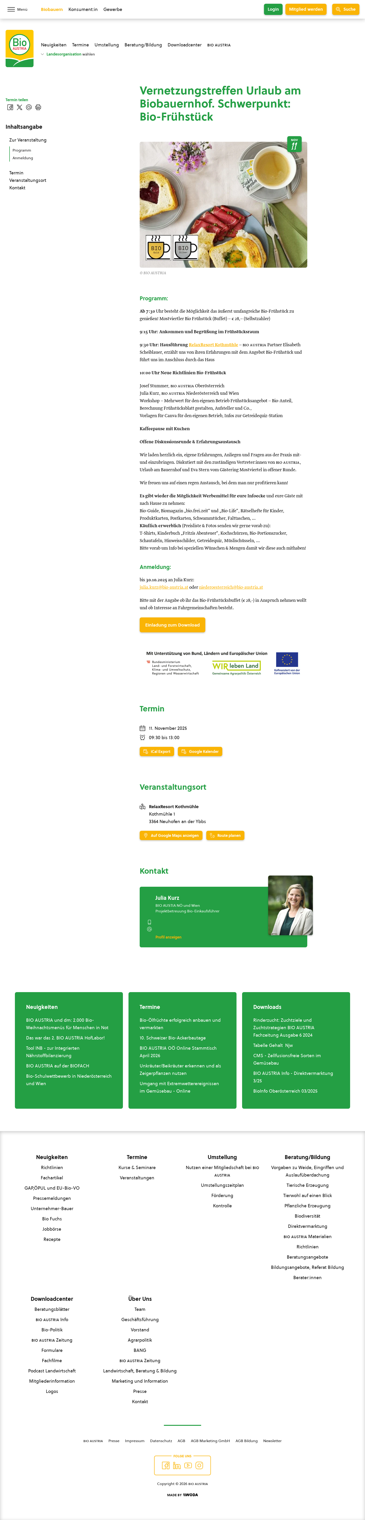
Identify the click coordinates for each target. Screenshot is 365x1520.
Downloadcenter (185, 45)
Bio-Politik (52, 1330)
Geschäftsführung (140, 1319)
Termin (16, 173)
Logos (52, 1391)
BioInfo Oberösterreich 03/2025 (285, 1091)
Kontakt (17, 188)
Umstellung (107, 45)
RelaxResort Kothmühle (213, 345)
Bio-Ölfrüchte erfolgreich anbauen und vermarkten (180, 1024)
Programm (22, 150)
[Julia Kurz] (290, 905)
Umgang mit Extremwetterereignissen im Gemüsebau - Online (179, 1087)
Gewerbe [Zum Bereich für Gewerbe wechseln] (112, 9)
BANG (140, 1350)
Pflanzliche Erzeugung (307, 1206)
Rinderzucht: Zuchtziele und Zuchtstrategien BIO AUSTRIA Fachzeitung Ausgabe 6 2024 (283, 1027)
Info (52, 1319)
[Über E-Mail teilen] (29, 107)
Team (140, 1309)
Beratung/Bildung (143, 45)
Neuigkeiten (54, 45)
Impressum (135, 1440)
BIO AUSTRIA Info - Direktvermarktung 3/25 (293, 1077)
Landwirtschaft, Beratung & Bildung (140, 1371)
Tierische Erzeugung (308, 1185)
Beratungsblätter (51, 1309)
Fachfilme (52, 1360)
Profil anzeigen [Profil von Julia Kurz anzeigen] (168, 937)
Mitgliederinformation (52, 1381)
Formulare (52, 1350)
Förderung (222, 1195)
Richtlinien (52, 1167)
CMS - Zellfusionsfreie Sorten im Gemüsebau (287, 1059)
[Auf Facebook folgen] (165, 1465)
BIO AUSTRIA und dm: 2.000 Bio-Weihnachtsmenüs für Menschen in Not (67, 1024)
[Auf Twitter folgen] (176, 1465)
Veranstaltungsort (27, 180)
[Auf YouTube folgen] (188, 1465)
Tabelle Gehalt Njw (273, 1045)
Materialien (308, 1236)
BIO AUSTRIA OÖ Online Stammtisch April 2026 (178, 1052)
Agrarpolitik (140, 1340)
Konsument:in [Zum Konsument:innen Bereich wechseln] (83, 9)
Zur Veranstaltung (28, 140)
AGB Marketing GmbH (210, 1440)
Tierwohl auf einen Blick (307, 1195)
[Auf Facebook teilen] (10, 107)
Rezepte (52, 1239)
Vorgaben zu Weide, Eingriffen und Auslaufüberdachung (307, 1171)
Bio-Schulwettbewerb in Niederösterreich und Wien (69, 1080)
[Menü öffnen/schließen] (20, 9)
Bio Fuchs (52, 1219)
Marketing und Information (140, 1381)
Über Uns (140, 1299)
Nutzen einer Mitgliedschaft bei (222, 1171)
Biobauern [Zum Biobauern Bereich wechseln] (52, 9)
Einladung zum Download (172, 625)
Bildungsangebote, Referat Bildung (307, 1267)
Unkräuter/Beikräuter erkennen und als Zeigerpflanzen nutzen (180, 1069)
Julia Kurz (167, 898)
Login (273, 9)
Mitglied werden (306, 9)
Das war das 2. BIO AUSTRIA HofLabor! (65, 1038)
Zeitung (51, 1340)
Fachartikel (52, 1178)
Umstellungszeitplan (222, 1185)
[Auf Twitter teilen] (19, 107)
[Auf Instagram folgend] (199, 1465)
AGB (181, 1440)
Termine (80, 45)
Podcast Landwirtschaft (52, 1371)
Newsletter (272, 1440)
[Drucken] (38, 107)
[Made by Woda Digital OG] (182, 1495)
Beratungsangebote (307, 1257)
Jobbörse (52, 1229)
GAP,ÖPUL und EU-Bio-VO (52, 1188)
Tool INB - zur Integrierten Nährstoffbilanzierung (53, 1052)
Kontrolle (222, 1206)
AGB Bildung (247, 1440)
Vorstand (140, 1330)
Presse (140, 1391)
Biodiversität (307, 1216)
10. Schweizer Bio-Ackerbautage (173, 1038)
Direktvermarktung (307, 1226)
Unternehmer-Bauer (52, 1208)
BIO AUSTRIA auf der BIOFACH (57, 1066)
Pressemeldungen (52, 1198)
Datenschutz (161, 1440)
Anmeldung (23, 157)
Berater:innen (307, 1277)
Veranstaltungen (137, 1178)
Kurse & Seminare (137, 1167)
